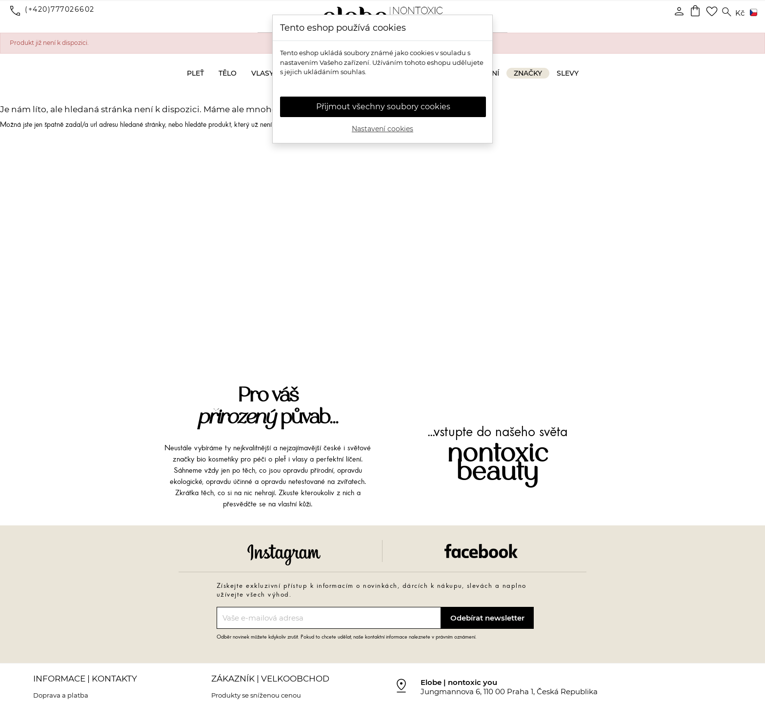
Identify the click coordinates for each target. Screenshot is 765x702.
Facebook (481, 551)
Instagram (284, 555)
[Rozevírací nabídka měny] (740, 13)
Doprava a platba (60, 695)
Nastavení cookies (382, 128)
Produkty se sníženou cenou (256, 695)
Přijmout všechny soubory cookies (383, 106)
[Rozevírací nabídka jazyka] (751, 13)
